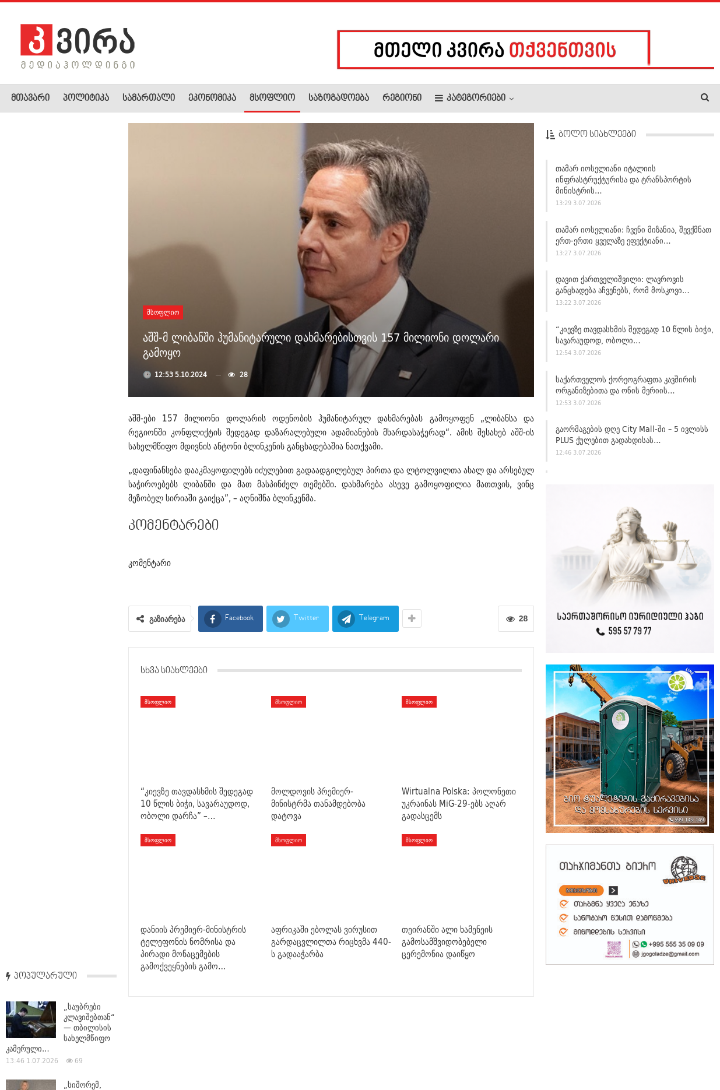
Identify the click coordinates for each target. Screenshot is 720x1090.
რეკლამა (86, 1045)
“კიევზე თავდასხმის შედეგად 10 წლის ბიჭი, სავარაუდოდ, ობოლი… (635, 335)
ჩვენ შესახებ (31, 1045)
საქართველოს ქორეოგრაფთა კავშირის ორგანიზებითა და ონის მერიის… (626, 385)
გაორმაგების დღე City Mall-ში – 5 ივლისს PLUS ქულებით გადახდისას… (632, 434)
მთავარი (30, 98)
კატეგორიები (470, 98)
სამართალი (148, 98)
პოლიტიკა (86, 98)
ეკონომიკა (212, 98)
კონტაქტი (134, 1045)
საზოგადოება (338, 98)
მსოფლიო (272, 98)
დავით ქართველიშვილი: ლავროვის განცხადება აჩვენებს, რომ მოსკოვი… (623, 285)
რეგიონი (402, 98)
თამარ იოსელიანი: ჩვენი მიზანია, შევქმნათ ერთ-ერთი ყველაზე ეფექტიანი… (633, 235)
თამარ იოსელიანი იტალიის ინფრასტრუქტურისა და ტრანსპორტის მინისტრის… (623, 179)
